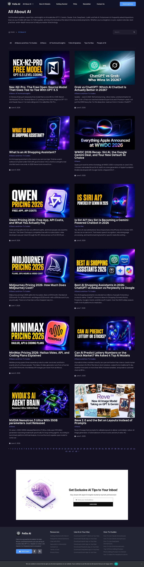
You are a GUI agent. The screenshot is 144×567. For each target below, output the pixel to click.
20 (59, 449)
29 (87, 449)
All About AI (28, 4)
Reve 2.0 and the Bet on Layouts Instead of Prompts (103, 421)
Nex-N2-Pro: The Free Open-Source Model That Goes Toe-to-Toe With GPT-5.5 (38, 88)
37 (112, 449)
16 (48, 449)
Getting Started (61, 4)
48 (76, 451)
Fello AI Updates (75, 43)
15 (45, 449)
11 (33, 449)
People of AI (101, 43)
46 (70, 451)
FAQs (75, 4)
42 (128, 449)
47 (73, 451)
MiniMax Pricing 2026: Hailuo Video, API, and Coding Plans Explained (39, 354)
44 (134, 449)
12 (36, 449)
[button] (128, 4)
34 (103, 449)
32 (96, 449)
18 (53, 449)
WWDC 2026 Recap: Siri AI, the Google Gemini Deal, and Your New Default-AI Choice (100, 155)
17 (51, 449)
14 (42, 449)
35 (106, 449)
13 (39, 449)
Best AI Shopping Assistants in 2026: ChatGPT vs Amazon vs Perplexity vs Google (104, 286)
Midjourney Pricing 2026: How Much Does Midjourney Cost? (37, 286)
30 (90, 449)
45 (66, 451)
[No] (141, 564)
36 (109, 449)
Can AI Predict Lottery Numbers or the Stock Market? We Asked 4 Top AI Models (102, 354)
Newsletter (87, 4)
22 (65, 449)
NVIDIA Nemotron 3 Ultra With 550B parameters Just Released (33, 421)
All (11, 43)
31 (93, 449)
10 (31, 449)
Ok (116, 564)
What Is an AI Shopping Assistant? (32, 152)
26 (78, 449)
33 (99, 449)
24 (71, 449)
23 (68, 449)
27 (81, 449)
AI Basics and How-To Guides (26, 43)
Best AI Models (44, 4)
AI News (43, 43)
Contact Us (100, 4)
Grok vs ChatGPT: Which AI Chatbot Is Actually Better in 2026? (100, 88)
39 (118, 449)
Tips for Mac (89, 43)
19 (56, 449)
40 (122, 449)
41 (125, 449)
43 (131, 449)
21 (62, 449)
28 (84, 449)
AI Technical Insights (57, 43)
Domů (11, 32)
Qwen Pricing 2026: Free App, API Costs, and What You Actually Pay (36, 221)
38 (115, 449)
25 (75, 449)
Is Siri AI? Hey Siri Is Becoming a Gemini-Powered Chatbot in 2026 (101, 221)
